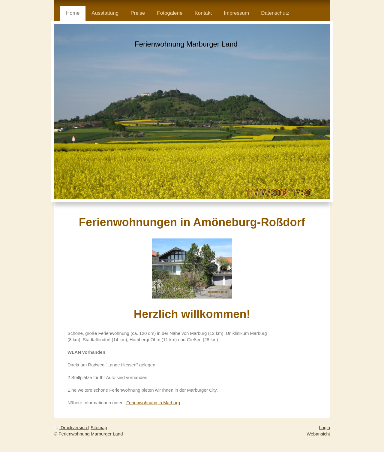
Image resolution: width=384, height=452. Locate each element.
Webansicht (318, 433)
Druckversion (71, 427)
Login (324, 427)
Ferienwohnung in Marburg (153, 402)
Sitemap (99, 427)
